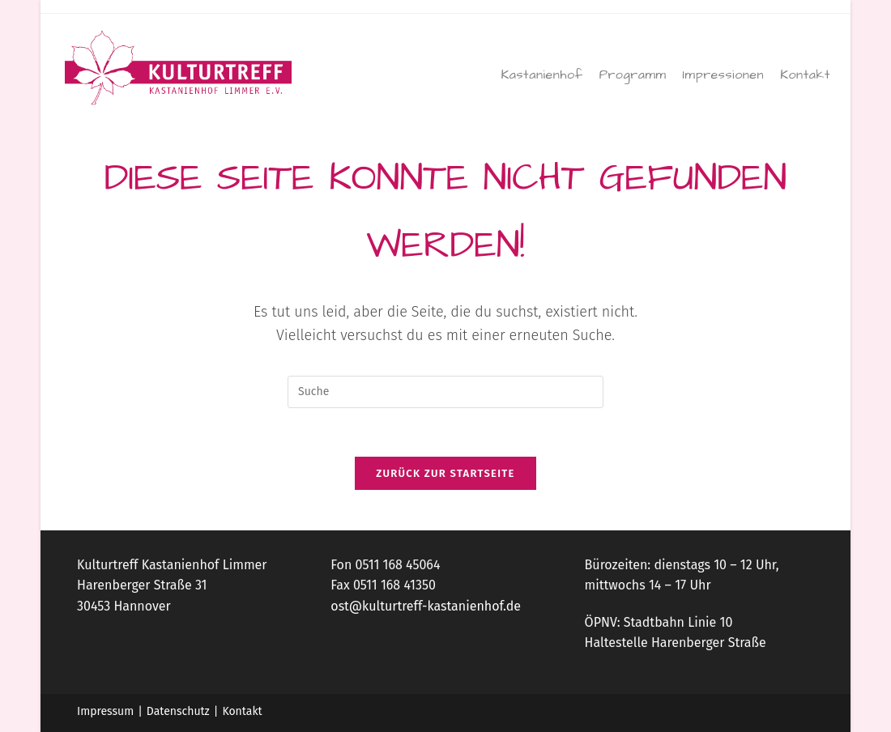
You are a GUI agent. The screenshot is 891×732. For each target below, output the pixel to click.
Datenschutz (178, 711)
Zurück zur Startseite (445, 473)
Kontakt (242, 711)
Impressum (105, 711)
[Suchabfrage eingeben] (445, 392)
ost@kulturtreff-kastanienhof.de (425, 606)
